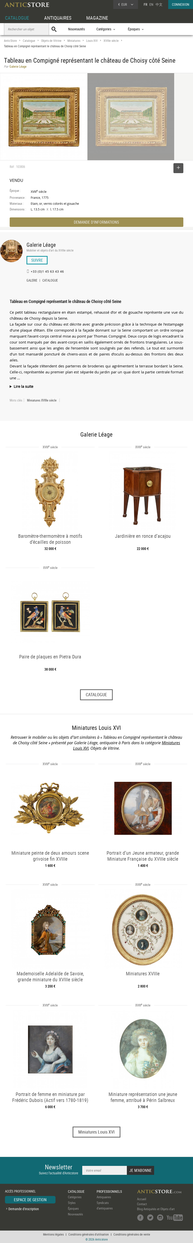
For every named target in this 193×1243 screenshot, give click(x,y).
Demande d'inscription (23, 1208)
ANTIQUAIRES (57, 17)
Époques (73, 1208)
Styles (72, 1202)
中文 (159, 4)
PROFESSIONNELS (109, 1191)
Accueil (141, 1199)
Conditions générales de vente (131, 1234)
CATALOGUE (17, 17)
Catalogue (29, 41)
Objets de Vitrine (51, 41)
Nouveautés (76, 29)
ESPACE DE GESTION (30, 1199)
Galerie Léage (41, 244)
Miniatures (73, 41)
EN (151, 4)
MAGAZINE (97, 17)
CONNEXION (180, 4)
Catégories (75, 1197)
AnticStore (10, 41)
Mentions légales (53, 1234)
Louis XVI (92, 41)
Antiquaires (104, 1197)
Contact (142, 1204)
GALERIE (32, 281)
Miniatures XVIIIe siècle (41, 400)
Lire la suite (23, 386)
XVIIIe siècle (111, 41)
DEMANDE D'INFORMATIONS (96, 222)
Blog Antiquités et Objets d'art (156, 1209)
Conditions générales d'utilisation (88, 1234)
